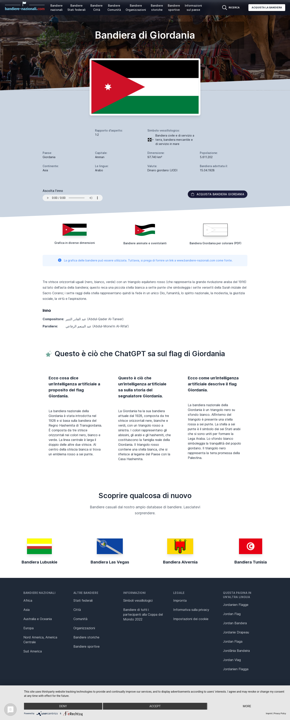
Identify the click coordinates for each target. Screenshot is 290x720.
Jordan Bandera (235, 623)
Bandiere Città (96, 7)
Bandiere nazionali (56, 7)
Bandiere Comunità (114, 7)
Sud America (32, 651)
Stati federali (83, 600)
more (247, 706)
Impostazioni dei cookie (190, 619)
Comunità (80, 619)
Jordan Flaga (232, 641)
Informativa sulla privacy (191, 610)
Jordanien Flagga (235, 669)
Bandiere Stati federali (76, 7)
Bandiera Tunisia (250, 562)
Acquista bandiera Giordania (217, 194)
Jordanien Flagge (235, 605)
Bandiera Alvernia (180, 562)
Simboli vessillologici (138, 600)
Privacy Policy (280, 713)
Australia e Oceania (37, 619)
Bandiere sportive (174, 7)
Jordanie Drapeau (236, 632)
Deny (63, 706)
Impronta (180, 600)
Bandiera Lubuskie (39, 562)
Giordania (49, 157)
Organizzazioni (84, 628)
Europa (28, 628)
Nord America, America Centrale (40, 639)
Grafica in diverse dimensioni (74, 242)
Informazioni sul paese (193, 7)
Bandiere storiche (157, 7)
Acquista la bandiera (267, 7)
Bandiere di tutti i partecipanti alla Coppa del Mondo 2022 (143, 614)
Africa (27, 600)
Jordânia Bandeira (236, 651)
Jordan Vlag (232, 660)
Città (77, 610)
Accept (155, 706)
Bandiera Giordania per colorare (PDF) (215, 243)
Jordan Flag (232, 614)
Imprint (269, 713)
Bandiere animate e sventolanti (145, 243)
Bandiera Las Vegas (110, 562)
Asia (26, 610)
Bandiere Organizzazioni (136, 7)
